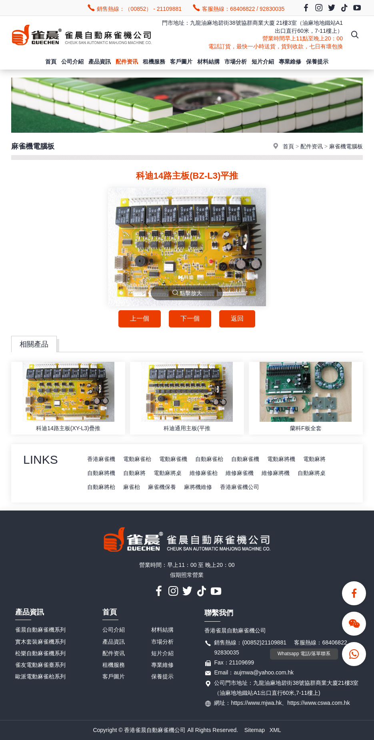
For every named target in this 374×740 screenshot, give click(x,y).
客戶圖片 (181, 61)
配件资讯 (127, 61)
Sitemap (254, 730)
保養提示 (317, 61)
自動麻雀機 (245, 459)
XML (275, 730)
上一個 (139, 318)
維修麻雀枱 (204, 473)
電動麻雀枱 (137, 459)
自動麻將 (134, 473)
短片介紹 (263, 61)
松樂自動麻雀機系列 (40, 653)
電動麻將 (314, 459)
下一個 (190, 318)
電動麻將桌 (168, 473)
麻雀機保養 (162, 487)
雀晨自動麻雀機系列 (40, 629)
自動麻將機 (101, 473)
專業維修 (290, 61)
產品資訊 (99, 61)
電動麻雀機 (173, 459)
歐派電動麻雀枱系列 (40, 676)
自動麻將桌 (312, 473)
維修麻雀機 (240, 473)
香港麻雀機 (101, 459)
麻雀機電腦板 (346, 146)
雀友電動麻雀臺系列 (40, 665)
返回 (237, 318)
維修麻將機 (276, 473)
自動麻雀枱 (209, 459)
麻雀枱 (131, 487)
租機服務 (154, 61)
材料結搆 (208, 61)
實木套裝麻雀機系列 (40, 641)
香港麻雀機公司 (239, 487)
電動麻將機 (281, 459)
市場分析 (235, 61)
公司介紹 (72, 61)
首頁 (50, 61)
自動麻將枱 (101, 487)
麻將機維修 (198, 487)
